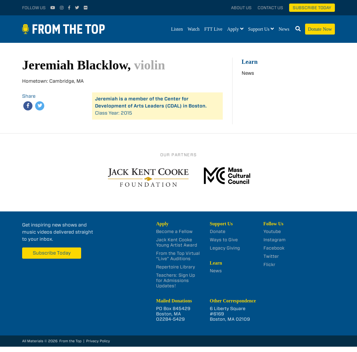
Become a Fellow (174, 231)
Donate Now (320, 29)
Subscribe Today (312, 7)
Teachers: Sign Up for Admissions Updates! (175, 281)
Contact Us (270, 7)
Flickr (269, 264)
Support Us (258, 29)
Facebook (273, 248)
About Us (241, 7)
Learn (250, 61)
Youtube (272, 231)
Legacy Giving (225, 248)
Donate (217, 231)
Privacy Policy (98, 341)
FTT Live (213, 29)
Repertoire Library (175, 267)
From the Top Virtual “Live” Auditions (178, 256)
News (284, 29)
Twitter (271, 256)
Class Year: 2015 (151, 106)
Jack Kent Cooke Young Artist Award (176, 242)
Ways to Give (224, 239)
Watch (193, 29)
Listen (177, 29)
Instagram (274, 239)
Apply (233, 29)
